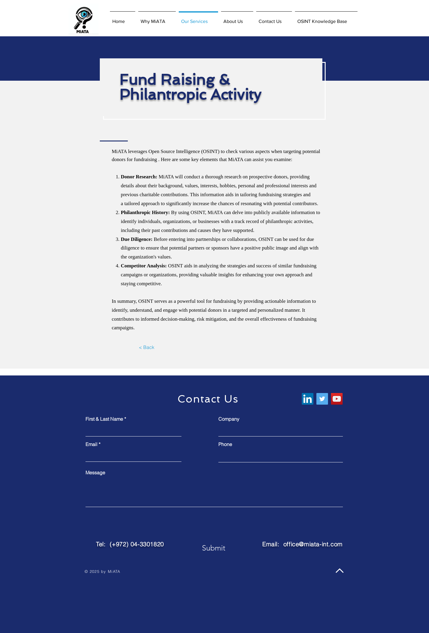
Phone (225, 444)
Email (91, 444)
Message (95, 472)
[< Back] (146, 347)
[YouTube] (337, 399)
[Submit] (213, 548)
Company (228, 419)
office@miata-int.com (313, 544)
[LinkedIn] (307, 399)
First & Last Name (104, 419)
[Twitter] (322, 399)
